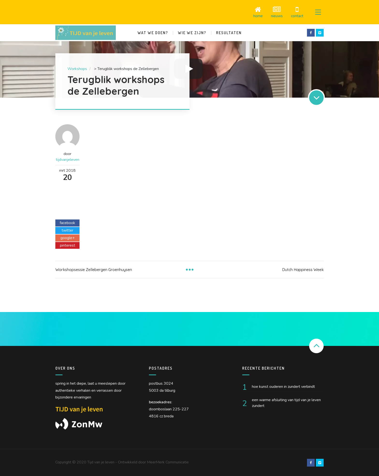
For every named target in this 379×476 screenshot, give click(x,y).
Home (257, 12)
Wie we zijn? (192, 32)
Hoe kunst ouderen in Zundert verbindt (283, 386)
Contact (296, 12)
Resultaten (229, 32)
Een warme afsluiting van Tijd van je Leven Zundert (286, 402)
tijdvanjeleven (67, 159)
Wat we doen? (153, 32)
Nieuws (276, 12)
